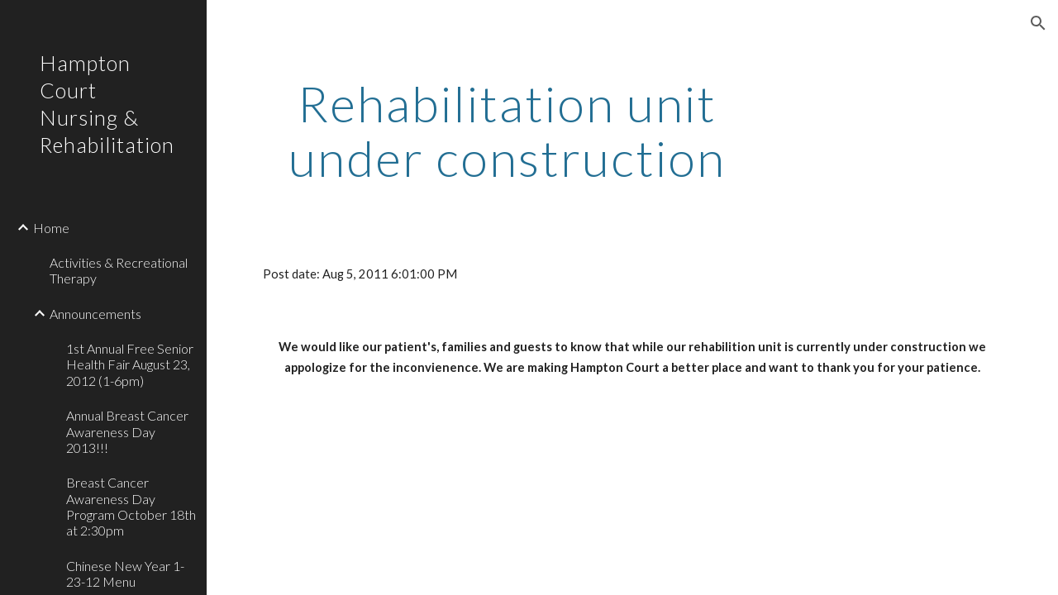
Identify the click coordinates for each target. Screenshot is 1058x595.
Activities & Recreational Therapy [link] (119, 270)
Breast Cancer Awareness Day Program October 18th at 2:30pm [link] (131, 506)
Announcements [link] (95, 313)
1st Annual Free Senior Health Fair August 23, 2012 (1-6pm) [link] (129, 364)
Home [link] (51, 228)
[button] (1038, 23)
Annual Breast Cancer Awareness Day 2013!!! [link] (127, 431)
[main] (507, 130)
